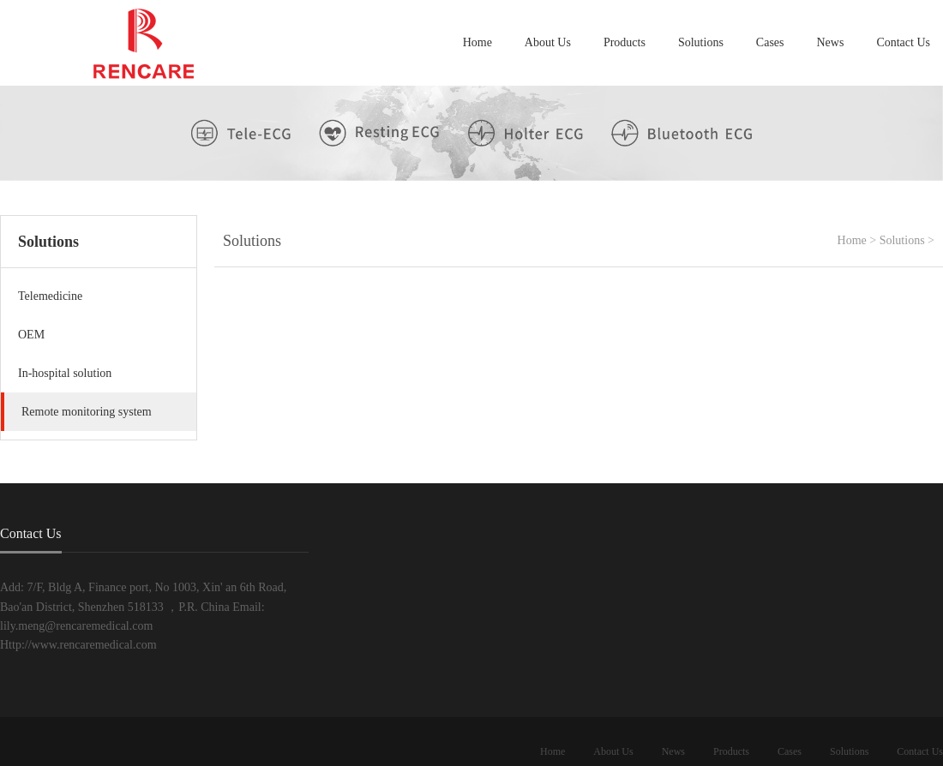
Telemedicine (50, 296)
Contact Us (903, 42)
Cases (770, 42)
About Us (548, 42)
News (830, 42)
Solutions (701, 42)
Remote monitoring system (86, 411)
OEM (31, 334)
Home (477, 42)
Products (625, 42)
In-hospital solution (64, 373)
